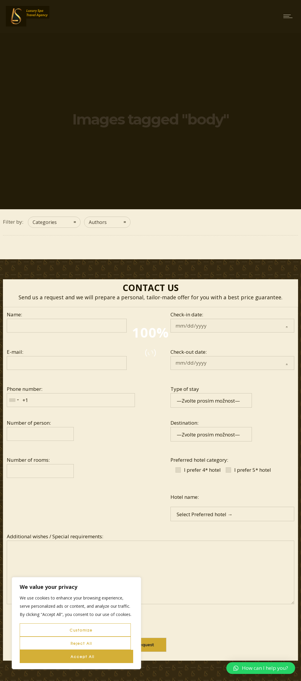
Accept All (82, 656)
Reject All (81, 643)
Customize (81, 630)
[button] (260, 668)
